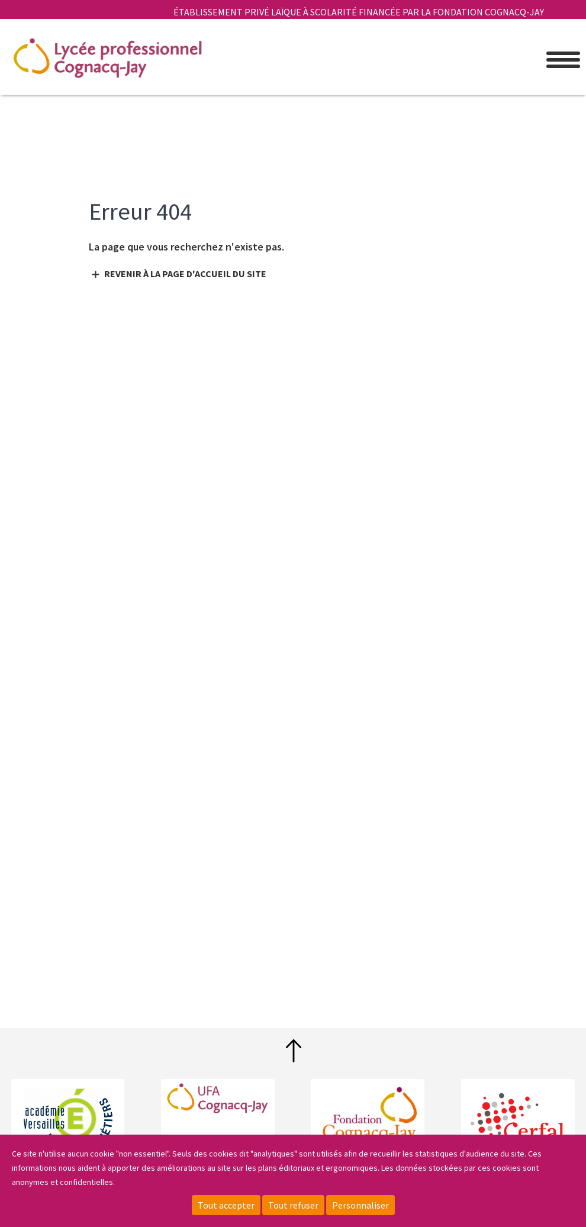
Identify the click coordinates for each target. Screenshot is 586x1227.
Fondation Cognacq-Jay (367, 1115)
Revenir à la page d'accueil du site (185, 274)
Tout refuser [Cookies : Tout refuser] (293, 1205)
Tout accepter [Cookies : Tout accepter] (226, 1205)
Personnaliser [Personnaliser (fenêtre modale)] (360, 1205)
